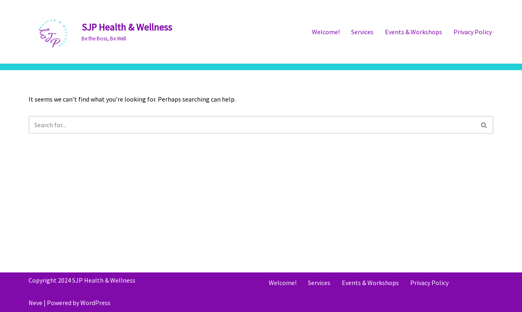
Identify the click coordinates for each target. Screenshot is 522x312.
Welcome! (326, 32)
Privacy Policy (472, 32)
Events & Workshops (413, 32)
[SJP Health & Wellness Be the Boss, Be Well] (100, 31)
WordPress (95, 303)
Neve (35, 303)
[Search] (252, 125)
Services (362, 32)
